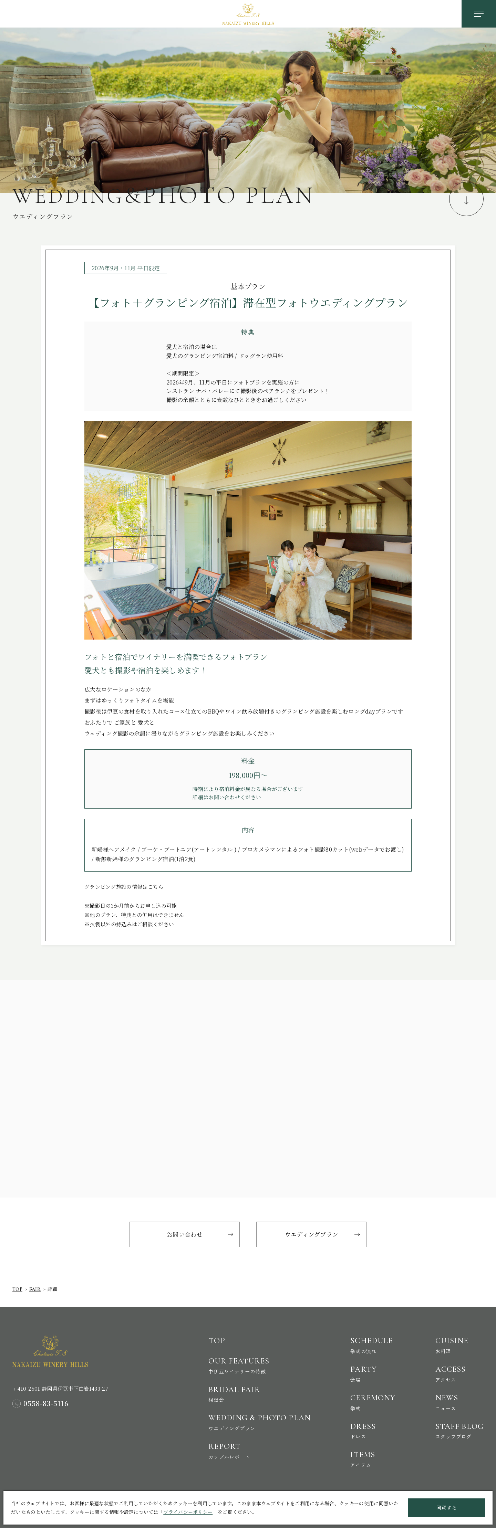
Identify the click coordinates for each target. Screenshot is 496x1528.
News (458, 1399)
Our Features (252, 1361)
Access (458, 1370)
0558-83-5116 (46, 1398)
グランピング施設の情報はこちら (124, 886)
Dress (370, 1429)
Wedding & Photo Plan (252, 1420)
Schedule (370, 1340)
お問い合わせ (185, 1238)
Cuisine (458, 1340)
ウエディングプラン (311, 1238)
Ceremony (370, 1399)
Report (252, 1449)
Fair (36, 1294)
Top (17, 1294)
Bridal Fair (252, 1391)
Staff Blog (458, 1429)
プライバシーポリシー (188, 1511)
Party (370, 1370)
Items (370, 1458)
